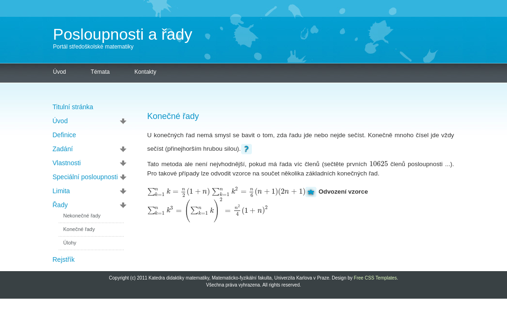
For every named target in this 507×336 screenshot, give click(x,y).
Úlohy (69, 242)
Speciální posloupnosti (85, 177)
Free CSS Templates (375, 277)
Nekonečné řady (82, 215)
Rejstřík (64, 259)
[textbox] (378, 164)
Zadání (63, 149)
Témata (100, 72)
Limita (61, 191)
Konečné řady (79, 229)
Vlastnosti (67, 163)
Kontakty (145, 72)
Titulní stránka (73, 107)
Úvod (59, 72)
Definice (64, 135)
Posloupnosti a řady (123, 34)
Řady (60, 205)
